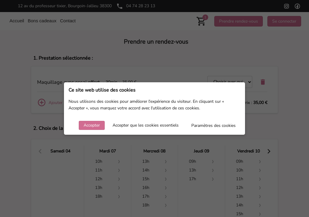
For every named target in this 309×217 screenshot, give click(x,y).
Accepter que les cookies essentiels (146, 125)
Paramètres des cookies (213, 125)
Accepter (92, 125)
